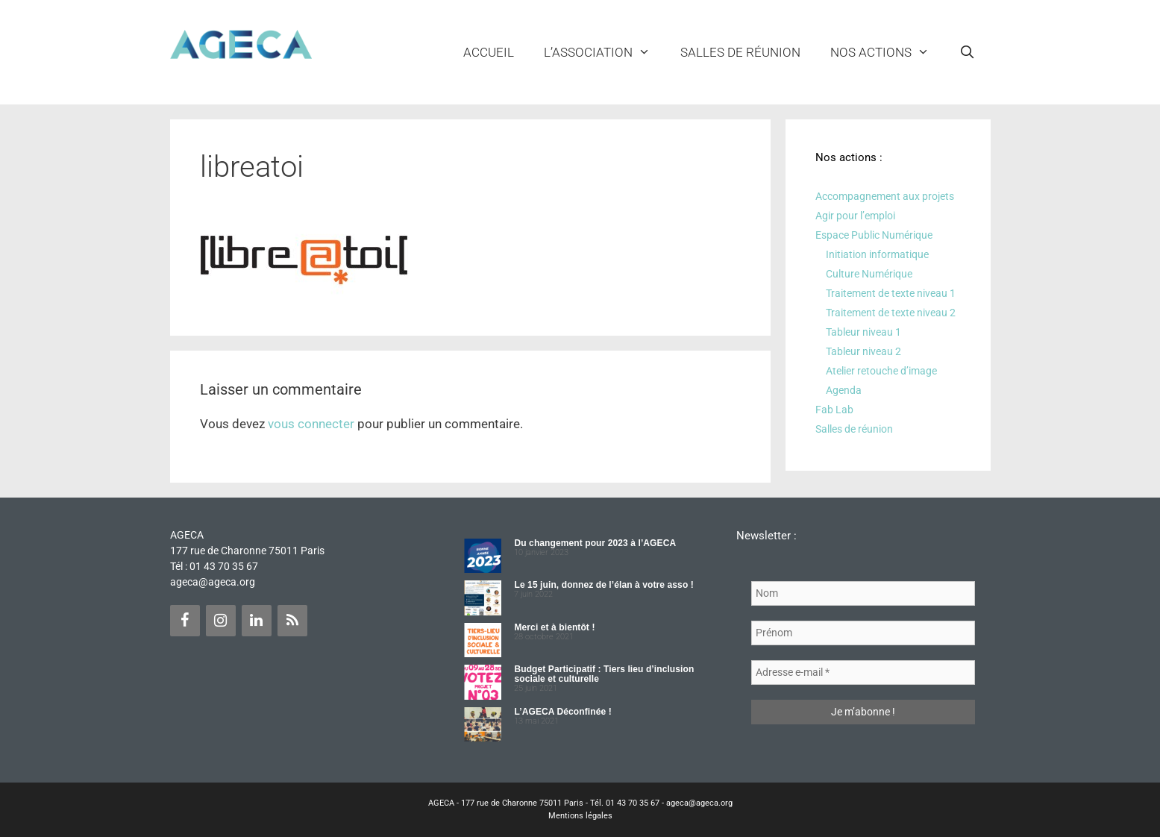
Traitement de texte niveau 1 (891, 293)
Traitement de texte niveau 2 (891, 313)
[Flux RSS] (292, 620)
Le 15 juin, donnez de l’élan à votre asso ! (603, 585)
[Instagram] (221, 620)
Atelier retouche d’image (881, 371)
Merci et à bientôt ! (554, 627)
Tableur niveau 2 (863, 351)
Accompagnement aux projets (884, 196)
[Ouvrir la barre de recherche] (967, 52)
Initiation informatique (877, 254)
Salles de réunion (740, 52)
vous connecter (311, 423)
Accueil (488, 52)
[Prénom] (863, 633)
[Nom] (863, 593)
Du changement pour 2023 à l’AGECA (595, 543)
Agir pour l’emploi (855, 216)
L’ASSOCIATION (604, 52)
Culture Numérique (869, 274)
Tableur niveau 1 (863, 332)
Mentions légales (580, 816)
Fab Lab (834, 410)
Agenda (844, 390)
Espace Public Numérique (873, 235)
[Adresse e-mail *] (863, 672)
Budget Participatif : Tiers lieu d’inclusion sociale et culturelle (604, 674)
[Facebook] (185, 620)
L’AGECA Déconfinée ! (562, 711)
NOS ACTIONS (887, 52)
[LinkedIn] (257, 620)
